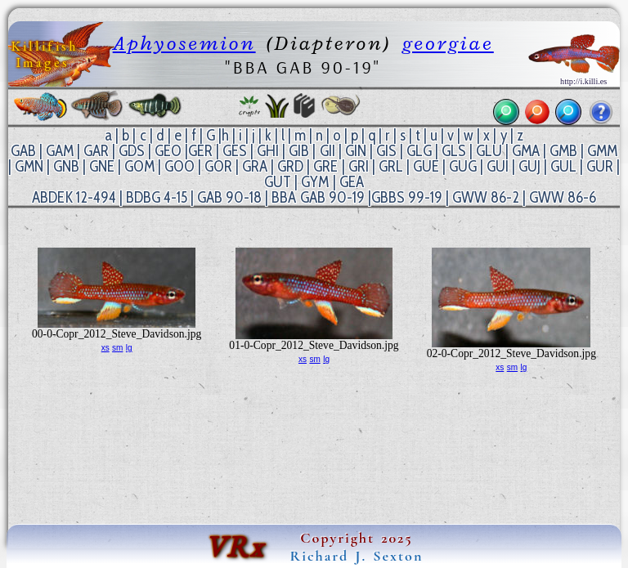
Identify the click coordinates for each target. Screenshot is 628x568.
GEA (351, 182)
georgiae (448, 43)
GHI (268, 151)
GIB (299, 151)
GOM (139, 166)
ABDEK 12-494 (74, 197)
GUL (563, 166)
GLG (419, 151)
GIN (355, 151)
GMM (602, 151)
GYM (315, 182)
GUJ (529, 166)
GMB (563, 151)
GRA (254, 166)
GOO (179, 166)
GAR (96, 151)
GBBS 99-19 (406, 197)
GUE (426, 166)
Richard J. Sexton (357, 556)
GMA (526, 151)
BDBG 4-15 (156, 197)
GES (234, 151)
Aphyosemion (184, 43)
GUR (599, 166)
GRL (391, 166)
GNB (66, 166)
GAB (23, 151)
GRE (325, 166)
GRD (290, 166)
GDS (132, 151)
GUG (463, 166)
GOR (218, 166)
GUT (277, 182)
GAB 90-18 (229, 197)
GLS (454, 151)
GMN (29, 166)
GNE (101, 166)
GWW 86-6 (562, 197)
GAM (60, 151)
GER (200, 151)
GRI (358, 166)
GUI (498, 166)
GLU (489, 151)
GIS (386, 151)
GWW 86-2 (485, 197)
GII (327, 151)
